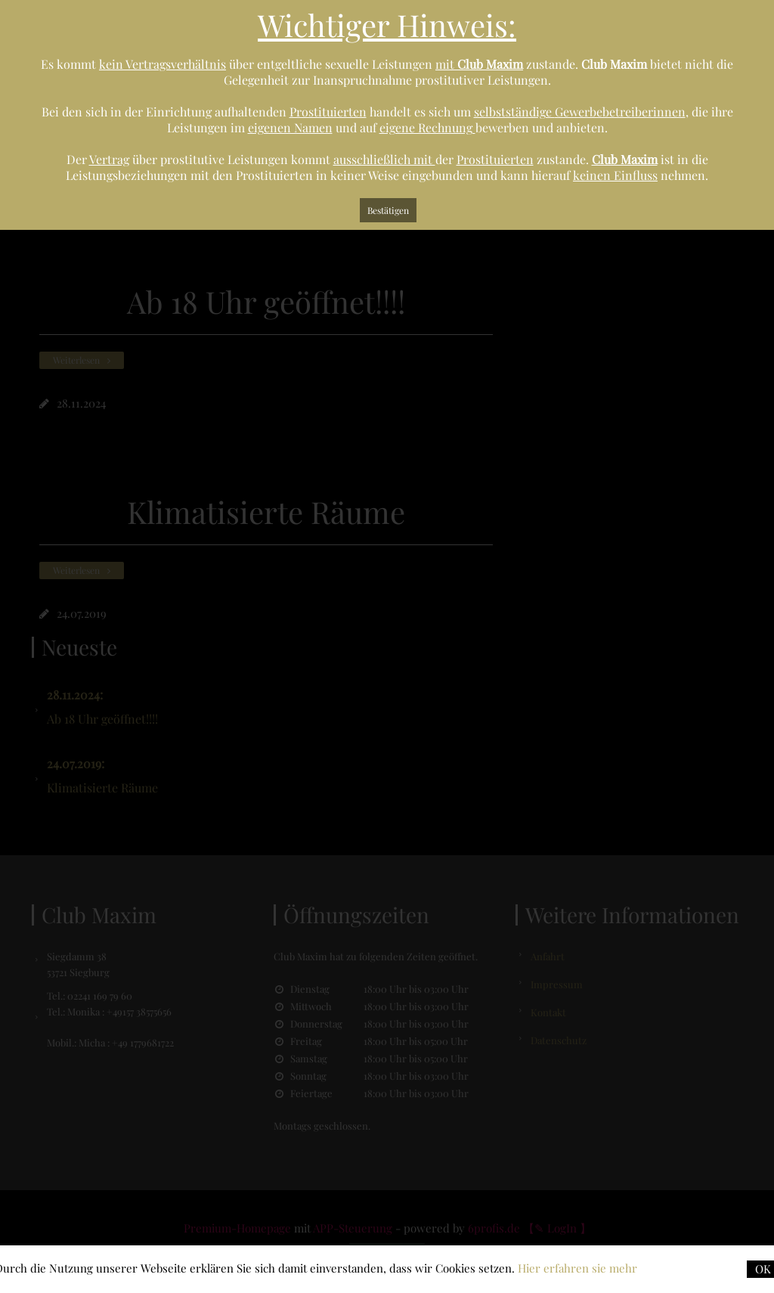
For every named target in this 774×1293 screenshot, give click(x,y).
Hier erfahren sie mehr (577, 1268)
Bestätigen (388, 210)
